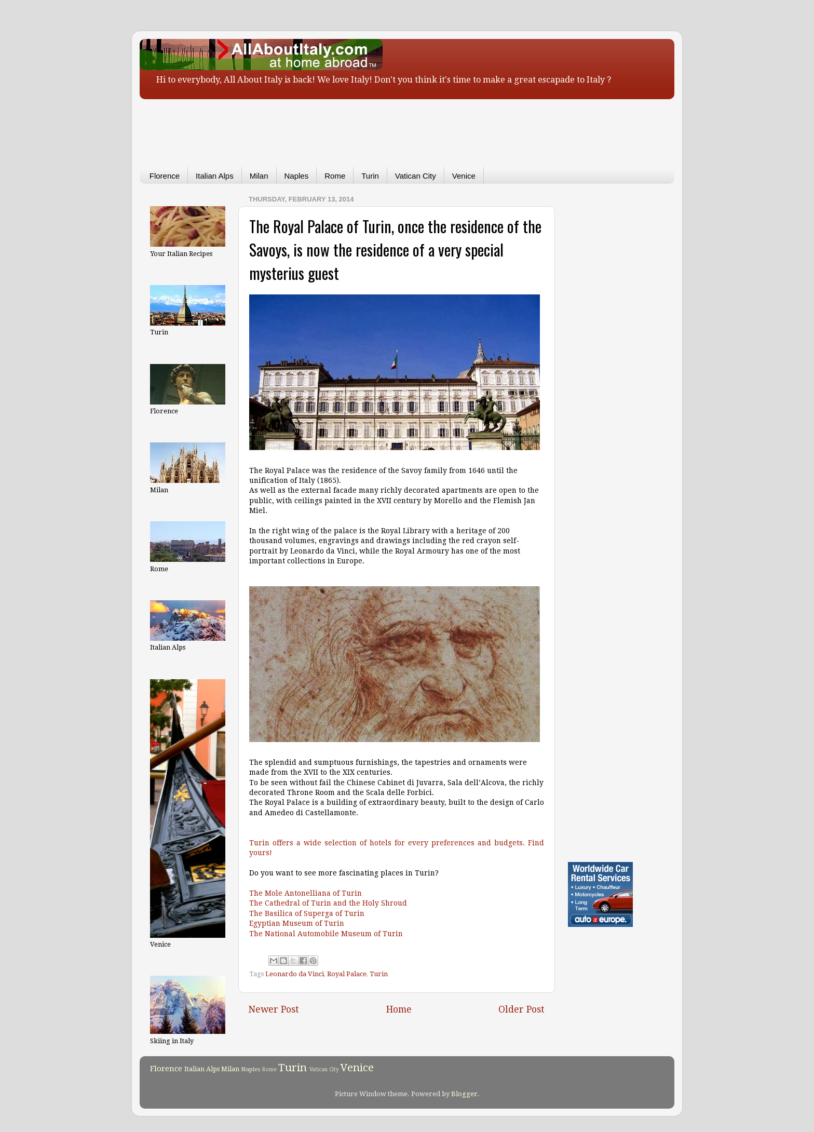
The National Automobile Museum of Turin (326, 933)
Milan (259, 175)
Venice (464, 175)
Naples (296, 175)
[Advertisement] (391, 125)
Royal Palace (347, 974)
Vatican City (415, 175)
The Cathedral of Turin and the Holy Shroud (328, 903)
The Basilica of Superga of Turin (306, 913)
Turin (370, 175)
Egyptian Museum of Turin (296, 923)
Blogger (464, 1094)
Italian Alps (215, 175)
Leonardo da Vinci (294, 974)
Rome (334, 175)
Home (399, 1009)
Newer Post (274, 1009)
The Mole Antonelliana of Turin (305, 893)
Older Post (521, 1009)
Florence (165, 175)
